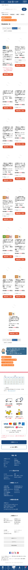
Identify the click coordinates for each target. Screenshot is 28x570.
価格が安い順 (9, 28)
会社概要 (5, 530)
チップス (5, 466)
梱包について (6, 518)
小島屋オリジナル (7, 458)
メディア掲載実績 (7, 492)
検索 (24, 9)
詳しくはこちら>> (11, 390)
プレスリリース (17, 492)
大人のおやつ (6, 477)
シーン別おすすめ (14, 470)
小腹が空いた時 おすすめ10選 (7, 365)
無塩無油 (12, 14)
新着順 (19, 28)
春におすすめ (5, 14)
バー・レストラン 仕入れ (8, 475)
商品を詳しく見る (8, 74)
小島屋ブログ (6, 502)
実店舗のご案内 (6, 487)
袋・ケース (6, 463)
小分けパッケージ (17, 463)
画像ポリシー (16, 531)
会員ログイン (14, 538)
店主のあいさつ (6, 490)
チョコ (15, 458)
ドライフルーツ (6, 461)
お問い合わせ (16, 523)
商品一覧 (14, 455)
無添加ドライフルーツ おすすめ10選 (9, 20)
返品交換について (7, 522)
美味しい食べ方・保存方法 (8, 507)
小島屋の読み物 (14, 499)
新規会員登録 (14, 545)
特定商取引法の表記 (7, 533)
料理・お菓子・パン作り (18, 475)
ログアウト (14, 541)
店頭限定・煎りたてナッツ (8, 489)
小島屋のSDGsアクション (8, 495)
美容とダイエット (7, 478)
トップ (3, 1)
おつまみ (5, 473)
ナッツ (5, 460)
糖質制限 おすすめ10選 (6, 17)
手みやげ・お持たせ (17, 477)
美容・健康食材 (17, 461)
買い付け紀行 (16, 489)
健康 (15, 473)
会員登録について (17, 518)
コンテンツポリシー (18, 530)
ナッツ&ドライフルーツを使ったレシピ (11, 504)
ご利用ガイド (14, 515)
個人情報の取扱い (17, 522)
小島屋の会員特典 (17, 520)
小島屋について (14, 482)
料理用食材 (16, 460)
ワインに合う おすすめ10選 (7, 362)
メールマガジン (17, 490)
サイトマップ (6, 531)
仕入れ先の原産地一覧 (18, 487)
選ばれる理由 (6, 493)
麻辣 (18, 14)
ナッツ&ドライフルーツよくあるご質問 (11, 509)
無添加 (22, 14)
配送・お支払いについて (8, 520)
